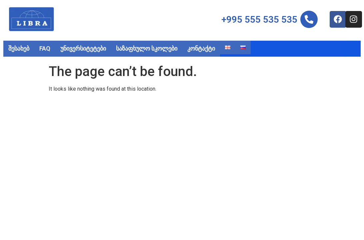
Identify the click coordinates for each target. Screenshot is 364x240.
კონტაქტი (201, 47)
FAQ (44, 47)
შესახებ (18, 47)
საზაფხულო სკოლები (146, 47)
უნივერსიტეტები (83, 47)
